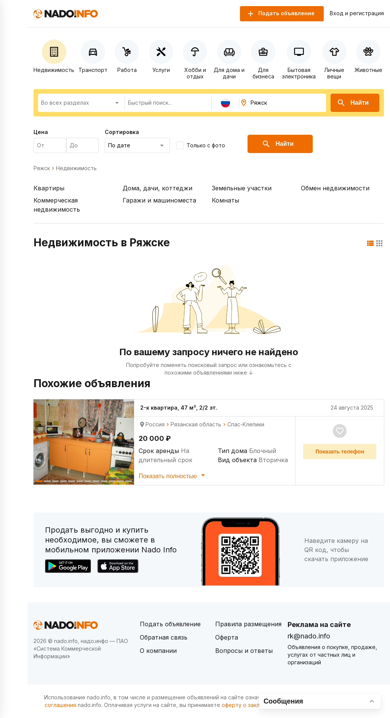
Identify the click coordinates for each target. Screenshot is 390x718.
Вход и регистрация (357, 13)
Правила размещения (248, 624)
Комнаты (225, 200)
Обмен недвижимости (335, 188)
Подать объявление (170, 624)
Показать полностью (173, 475)
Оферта (226, 637)
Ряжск (42, 168)
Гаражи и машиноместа (159, 200)
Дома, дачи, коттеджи (157, 188)
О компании (158, 650)
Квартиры (49, 188)
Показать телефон (339, 451)
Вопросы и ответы (244, 650)
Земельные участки (242, 188)
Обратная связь (163, 637)
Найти (353, 102)
